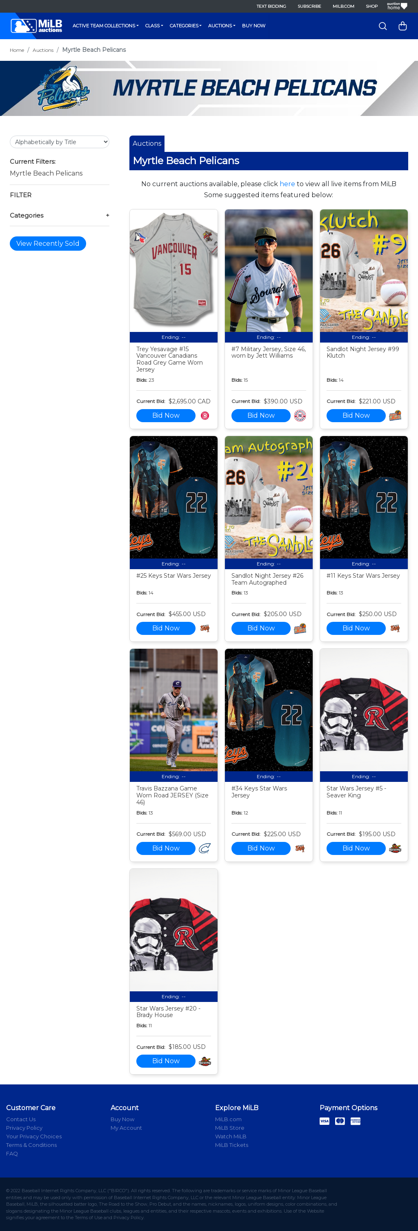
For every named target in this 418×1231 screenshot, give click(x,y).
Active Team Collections (104, 26)
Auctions (220, 26)
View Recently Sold (48, 243)
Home (17, 50)
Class (152, 26)
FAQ (12, 1153)
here (287, 184)
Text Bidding (271, 6)
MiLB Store (230, 1127)
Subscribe (309, 6)
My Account (126, 1127)
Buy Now (253, 26)
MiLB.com (343, 6)
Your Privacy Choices (34, 1136)
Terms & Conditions (31, 1145)
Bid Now (166, 415)
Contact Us (21, 1119)
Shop (372, 6)
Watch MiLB (231, 1136)
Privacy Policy (24, 1127)
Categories (184, 26)
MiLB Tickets (231, 1145)
